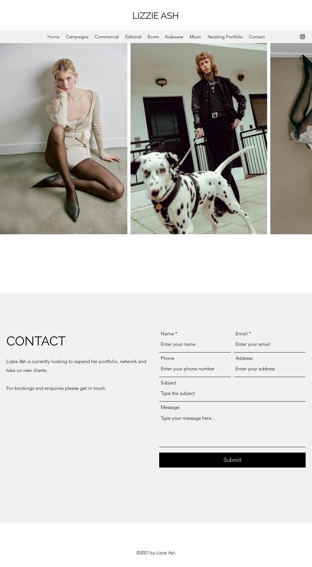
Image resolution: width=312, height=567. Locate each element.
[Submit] (232, 460)
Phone (167, 358)
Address (244, 358)
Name (167, 333)
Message (170, 407)
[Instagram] (302, 36)
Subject (168, 382)
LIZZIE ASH (156, 16)
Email (242, 333)
